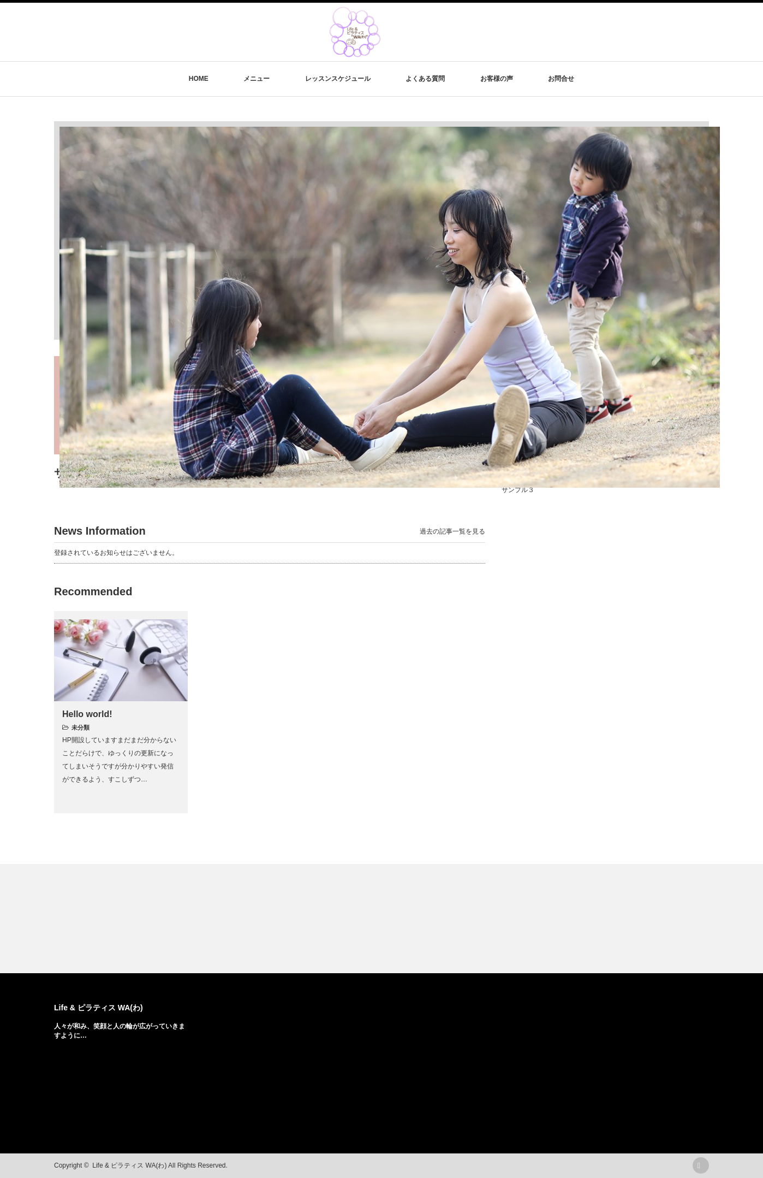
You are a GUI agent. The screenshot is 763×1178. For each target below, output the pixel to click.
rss (701, 1165)
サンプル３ (518, 490)
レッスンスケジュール (338, 78)
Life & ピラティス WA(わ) (98, 1007)
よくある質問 (425, 78)
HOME (198, 78)
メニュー (256, 78)
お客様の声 (496, 78)
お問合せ (561, 78)
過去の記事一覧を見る (452, 531)
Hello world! (87, 714)
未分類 (80, 727)
